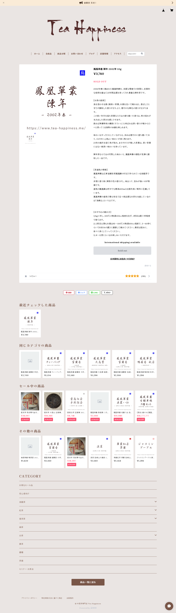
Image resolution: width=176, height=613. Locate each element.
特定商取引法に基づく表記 (52, 598)
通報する (148, 266)
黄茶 (21, 544)
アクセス (117, 54)
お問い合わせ (77, 54)
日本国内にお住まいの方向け (122, 259)
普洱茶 (22, 519)
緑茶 (21, 527)
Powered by (88, 608)
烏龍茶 (22, 502)
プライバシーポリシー (29, 598)
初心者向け (24, 493)
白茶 (21, 535)
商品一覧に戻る (88, 582)
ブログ (91, 54)
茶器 (21, 561)
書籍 (21, 552)
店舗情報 (104, 54)
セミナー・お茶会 (26, 569)
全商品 (49, 54)
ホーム (37, 54)
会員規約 (70, 598)
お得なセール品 (26, 485)
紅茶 (21, 510)
